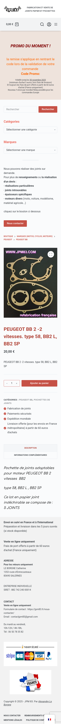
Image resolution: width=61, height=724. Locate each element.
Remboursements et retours (39, 715)
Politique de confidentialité (40, 720)
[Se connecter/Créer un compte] (49, 24)
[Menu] (55, 24)
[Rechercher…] (20, 109)
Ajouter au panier (39, 383)
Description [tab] (30, 448)
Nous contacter (15, 223)
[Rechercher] (42, 24)
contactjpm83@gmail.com (24, 616)
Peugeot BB (26, 400)
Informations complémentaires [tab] (30, 455)
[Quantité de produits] (12, 383)
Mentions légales (13, 720)
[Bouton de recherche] (48, 109)
